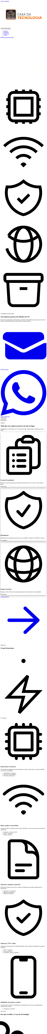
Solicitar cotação (10, 37)
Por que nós (6, 33)
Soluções (5, 31)
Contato (5, 35)
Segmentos (6, 32)
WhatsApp (3, 37)
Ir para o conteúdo (5, 1)
